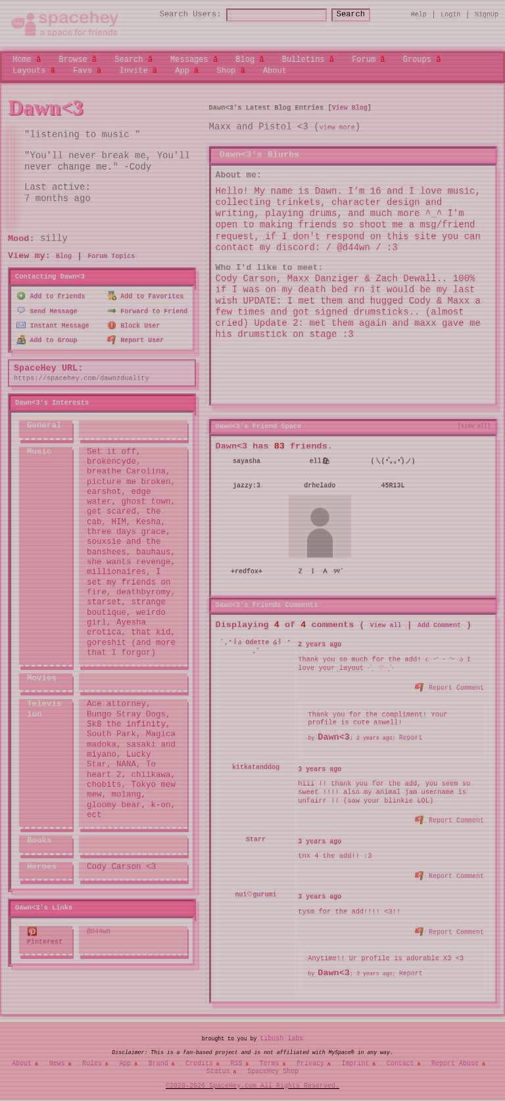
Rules (92, 1059)
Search (363, 14)
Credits (199, 1059)
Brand (158, 1059)
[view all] (474, 425)
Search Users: (179, 14)
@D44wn (98, 928)
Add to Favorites (145, 295)
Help (419, 14)
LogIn (450, 14)
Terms (269, 1059)
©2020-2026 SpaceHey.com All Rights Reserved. (252, 1081)
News (57, 1059)
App (182, 70)
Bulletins (303, 59)
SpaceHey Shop (273, 1067)
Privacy (310, 1059)
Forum (363, 59)
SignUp (486, 14)
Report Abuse (455, 1059)
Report (411, 735)
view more (337, 128)
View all (386, 623)
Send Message (47, 309)
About (275, 70)
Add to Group (47, 337)
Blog (244, 59)
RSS (236, 1059)
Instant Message (52, 323)
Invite (133, 70)
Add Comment (439, 623)
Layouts (28, 70)
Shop (225, 70)
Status (218, 1067)
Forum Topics (111, 256)
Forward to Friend (147, 309)
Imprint (355, 1059)
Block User (133, 323)
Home (22, 59)
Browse (73, 59)
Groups (417, 59)
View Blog (350, 107)
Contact (400, 1059)
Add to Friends (50, 295)
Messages (189, 59)
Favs (82, 70)
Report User (135, 337)
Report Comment (450, 684)
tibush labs (281, 1035)
